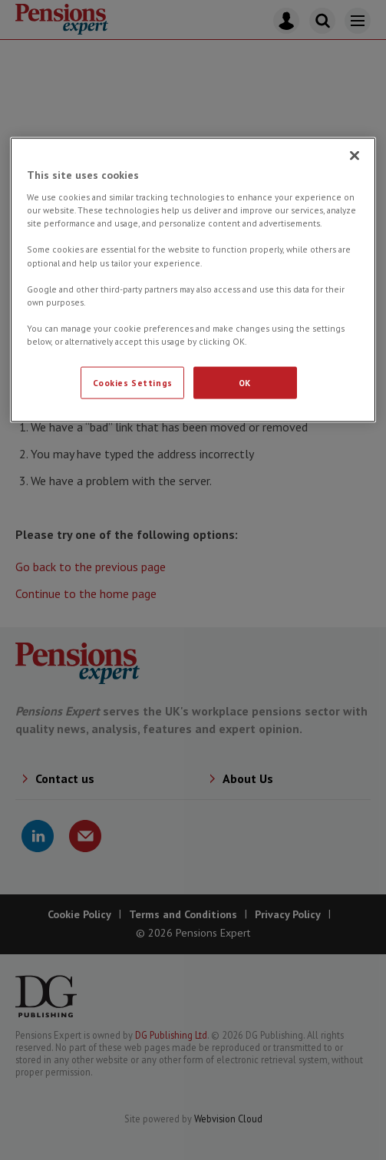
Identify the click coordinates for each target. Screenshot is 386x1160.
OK (245, 382)
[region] (193, 279)
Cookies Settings (133, 382)
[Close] (354, 155)
